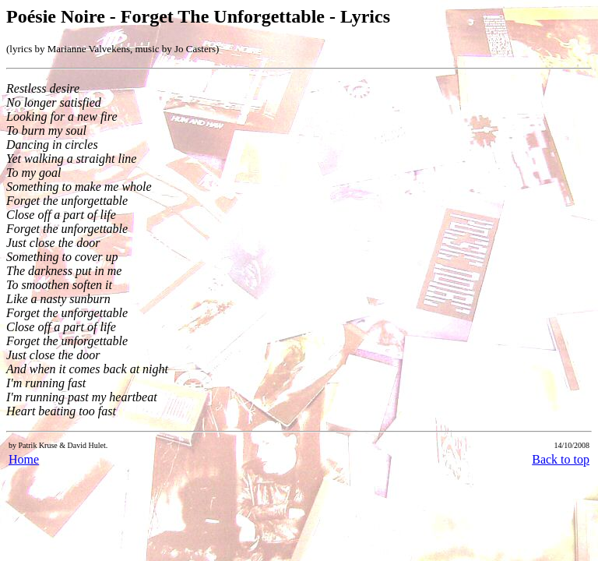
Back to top (560, 459)
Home (24, 459)
